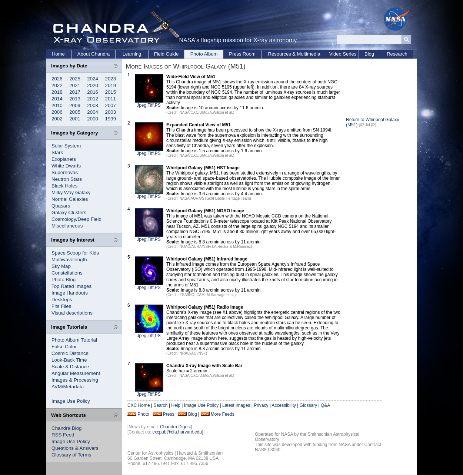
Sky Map (61, 266)
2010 (57, 105)
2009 (74, 105)
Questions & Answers (75, 448)
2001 (74, 119)
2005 (74, 112)
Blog (369, 54)
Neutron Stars (66, 179)
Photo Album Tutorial (74, 340)
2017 (74, 92)
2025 (74, 79)
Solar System (66, 146)
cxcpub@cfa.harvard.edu (177, 432)
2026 (57, 79)
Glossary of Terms (71, 455)
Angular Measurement (75, 373)
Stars (57, 152)
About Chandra (93, 54)
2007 (110, 105)
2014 (57, 99)
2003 (110, 112)
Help (175, 405)
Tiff (151, 105)
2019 (110, 85)
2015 (110, 92)
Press (168, 414)
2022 (57, 85)
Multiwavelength (69, 259)
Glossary (308, 405)
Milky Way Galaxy (70, 192)
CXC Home (138, 405)
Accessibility (284, 405)
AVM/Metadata (67, 386)
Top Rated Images (71, 286)
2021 (74, 85)
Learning (132, 54)
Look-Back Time (69, 360)
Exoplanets (63, 159)
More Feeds (222, 414)
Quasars (60, 206)
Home (58, 54)
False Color (64, 346)
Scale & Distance (70, 366)
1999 (110, 119)
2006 (57, 112)
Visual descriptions (72, 313)
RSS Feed (62, 435)
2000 (92, 119)
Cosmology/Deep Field (76, 219)
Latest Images (236, 405)
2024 (92, 79)
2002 (57, 119)
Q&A (325, 405)
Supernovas (64, 172)
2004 (92, 112)
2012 (92, 99)
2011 (110, 99)
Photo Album (204, 54)
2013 (74, 99)
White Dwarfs (66, 166)
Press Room (242, 54)
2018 (57, 92)
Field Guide (166, 54)
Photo (143, 414)
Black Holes (64, 186)
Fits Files (61, 306)
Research (397, 54)
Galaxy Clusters (68, 212)
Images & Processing (74, 380)
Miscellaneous (67, 226)
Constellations (67, 273)
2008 (92, 105)
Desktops (61, 299)
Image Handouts (69, 293)
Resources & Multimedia (294, 54)
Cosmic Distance (70, 353)
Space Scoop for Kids (75, 253)
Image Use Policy (70, 401)
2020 (92, 85)
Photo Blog (63, 279)
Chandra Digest (175, 426)
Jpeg (141, 105)
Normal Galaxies (69, 199)
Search (160, 405)
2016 (92, 92)
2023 (110, 79)
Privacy (261, 405)
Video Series (342, 54)
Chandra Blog (66, 428)
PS (158, 105)
